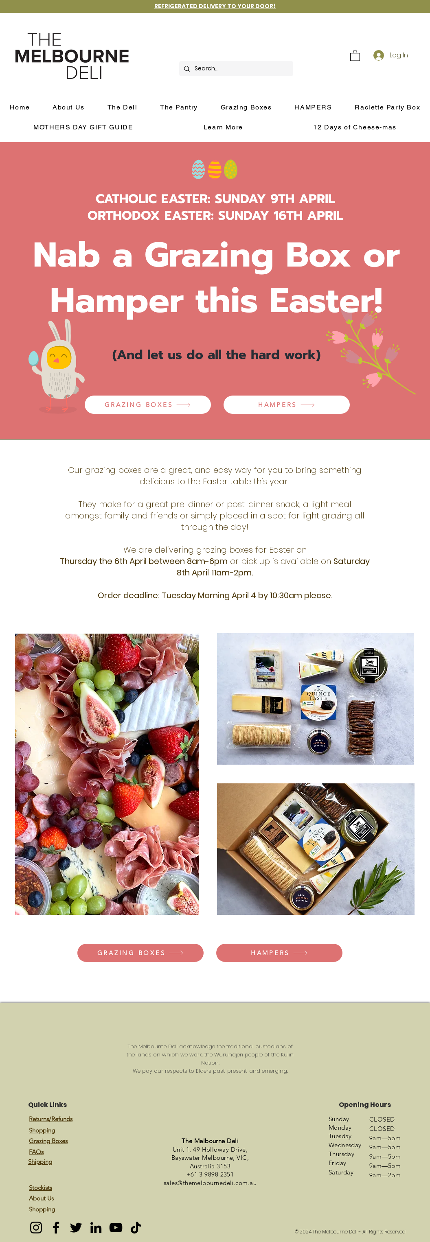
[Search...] (235, 68)
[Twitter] (76, 1227)
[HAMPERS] (287, 405)
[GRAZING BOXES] (148, 405)
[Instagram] (36, 1227)
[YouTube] (116, 1227)
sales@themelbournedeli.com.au (210, 1183)
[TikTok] (136, 1227)
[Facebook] (56, 1227)
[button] (355, 55)
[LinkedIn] (96, 1227)
